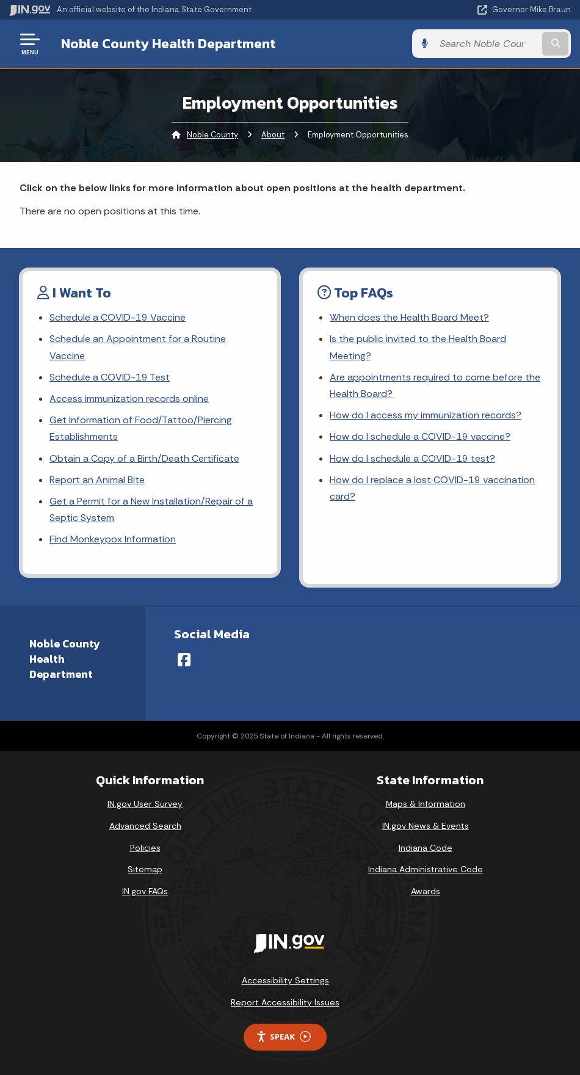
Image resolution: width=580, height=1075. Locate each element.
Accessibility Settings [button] (285, 980)
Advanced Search (145, 825)
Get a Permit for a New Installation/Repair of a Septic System (151, 509)
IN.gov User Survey (145, 803)
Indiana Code (425, 847)
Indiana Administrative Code (425, 869)
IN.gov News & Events (425, 825)
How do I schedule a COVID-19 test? (412, 458)
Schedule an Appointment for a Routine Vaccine (137, 347)
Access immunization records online (129, 398)
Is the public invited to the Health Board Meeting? (418, 347)
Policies (145, 847)
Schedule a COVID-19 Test (109, 377)
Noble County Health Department (168, 43)
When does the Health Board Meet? (409, 317)
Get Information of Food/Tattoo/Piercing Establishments (140, 428)
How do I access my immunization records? (425, 415)
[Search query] (486, 44)
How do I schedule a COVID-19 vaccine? (420, 436)
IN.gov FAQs (145, 891)
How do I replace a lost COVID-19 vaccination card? (432, 488)
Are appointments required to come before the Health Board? (435, 385)
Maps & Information (425, 803)
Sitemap (145, 869)
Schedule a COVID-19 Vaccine (117, 317)
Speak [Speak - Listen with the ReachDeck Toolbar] (283, 1037)
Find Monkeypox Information (112, 539)
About (273, 134)
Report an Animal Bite (97, 479)
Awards (425, 891)
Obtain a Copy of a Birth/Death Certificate (144, 458)
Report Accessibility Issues (285, 1002)
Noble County (212, 134)
